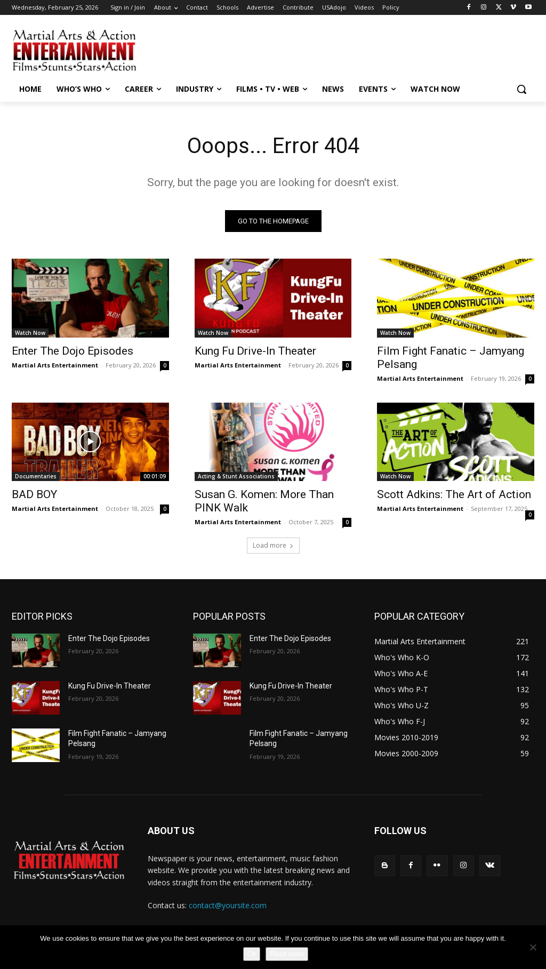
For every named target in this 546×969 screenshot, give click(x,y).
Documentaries (36, 476)
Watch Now (30, 332)
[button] (521, 89)
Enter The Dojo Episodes (72, 350)
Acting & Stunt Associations (236, 476)
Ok (251, 954)
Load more (273, 545)
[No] (532, 947)
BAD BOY (34, 494)
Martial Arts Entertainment (55, 365)
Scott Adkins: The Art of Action (454, 494)
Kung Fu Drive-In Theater (255, 350)
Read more (287, 954)
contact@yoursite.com (228, 905)
